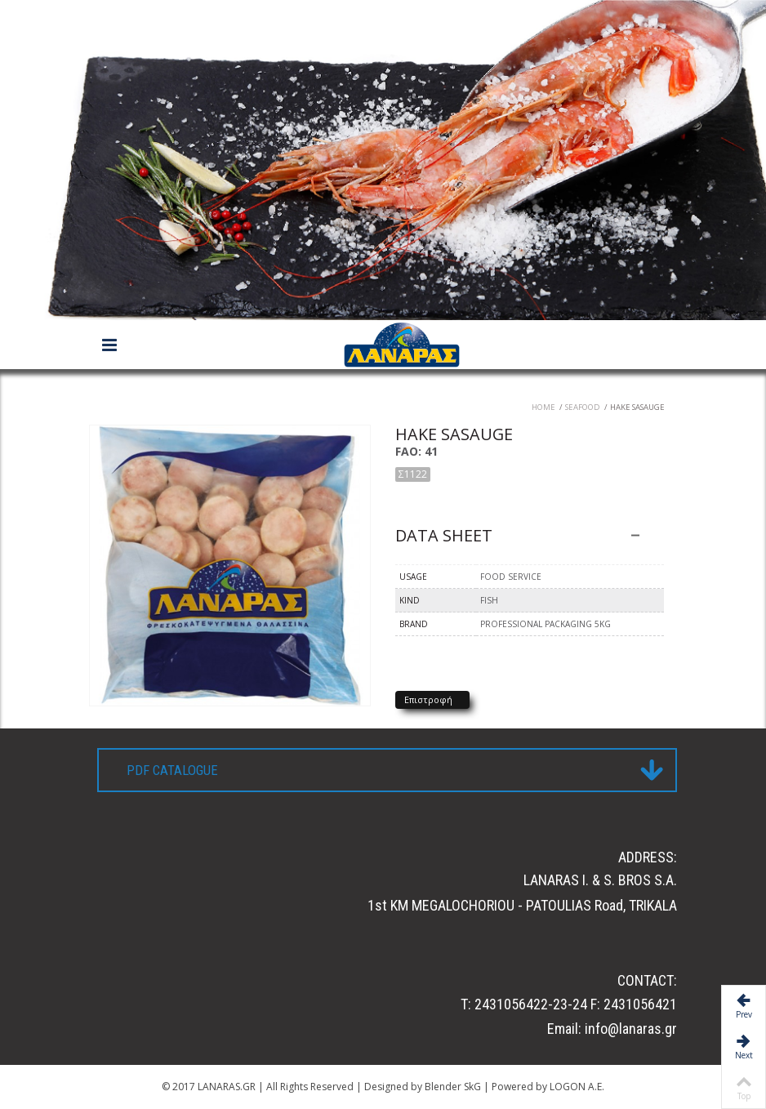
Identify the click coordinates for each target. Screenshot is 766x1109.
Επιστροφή (428, 699)
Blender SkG (451, 1086)
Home (543, 407)
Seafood (582, 407)
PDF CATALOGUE (172, 770)
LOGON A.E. (575, 1086)
